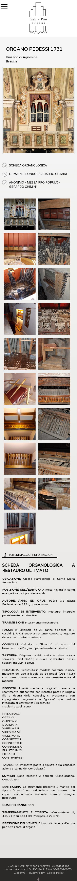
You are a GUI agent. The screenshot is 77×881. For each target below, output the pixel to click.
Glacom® (19, 873)
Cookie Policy (55, 873)
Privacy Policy (36, 873)
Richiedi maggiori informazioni (30, 555)
